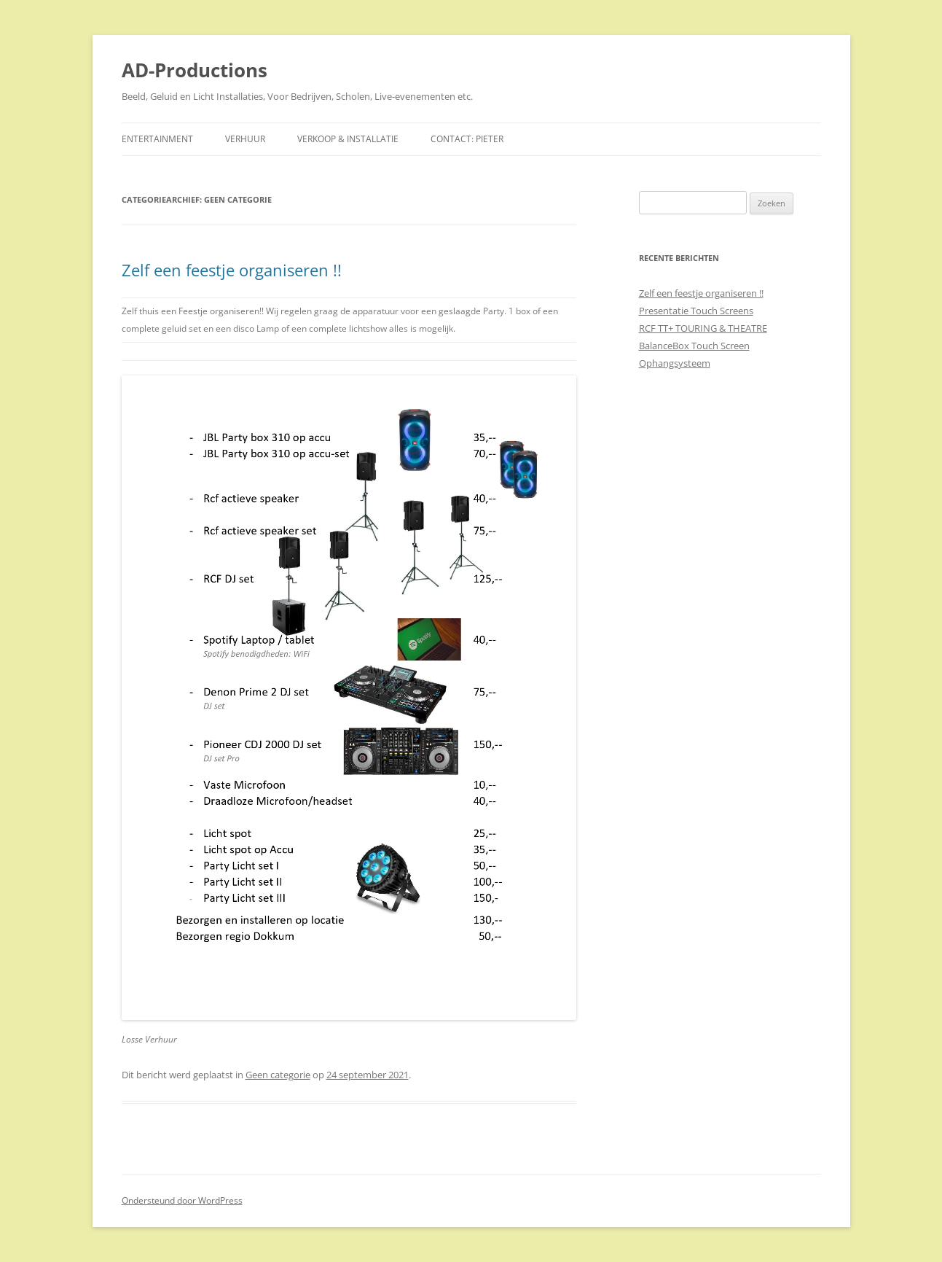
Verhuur (245, 139)
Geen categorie (278, 1074)
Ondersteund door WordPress (182, 1200)
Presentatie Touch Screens (696, 310)
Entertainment (157, 139)
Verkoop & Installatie (348, 139)
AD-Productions (194, 70)
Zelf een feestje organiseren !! (232, 270)
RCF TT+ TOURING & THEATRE (703, 328)
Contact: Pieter (467, 139)
